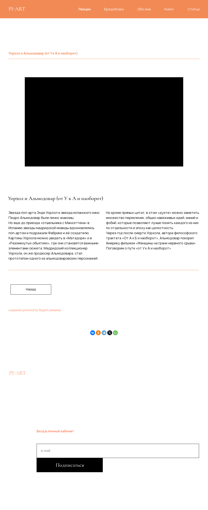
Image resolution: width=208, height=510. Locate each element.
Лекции (84, 9)
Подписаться (70, 465)
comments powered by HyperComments (35, 310)
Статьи (194, 9)
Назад (31, 289)
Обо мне (144, 9)
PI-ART (17, 9)
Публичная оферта (137, 476)
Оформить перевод (100, 384)
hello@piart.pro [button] (52, 384)
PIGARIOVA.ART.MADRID (169, 384)
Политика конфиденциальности (62, 476)
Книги (169, 9)
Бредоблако (114, 9)
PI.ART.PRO (153, 396)
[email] (118, 451)
